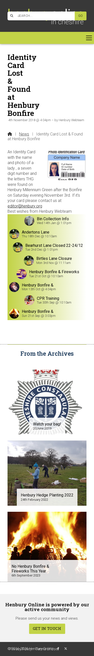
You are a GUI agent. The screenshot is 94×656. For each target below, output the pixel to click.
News (24, 134)
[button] (47, 38)
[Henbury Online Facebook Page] (17, 15)
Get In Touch (47, 628)
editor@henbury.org (25, 206)
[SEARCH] (43, 16)
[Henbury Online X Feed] (65, 648)
